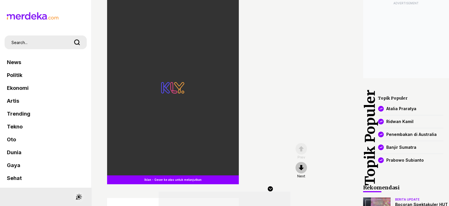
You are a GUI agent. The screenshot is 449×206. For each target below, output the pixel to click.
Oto (11, 139)
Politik (14, 75)
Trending (18, 114)
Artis (13, 101)
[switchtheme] (78, 197)
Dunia (14, 152)
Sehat (14, 178)
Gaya (13, 165)
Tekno (15, 127)
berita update (407, 199)
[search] (77, 42)
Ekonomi (18, 88)
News (14, 62)
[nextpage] (301, 170)
